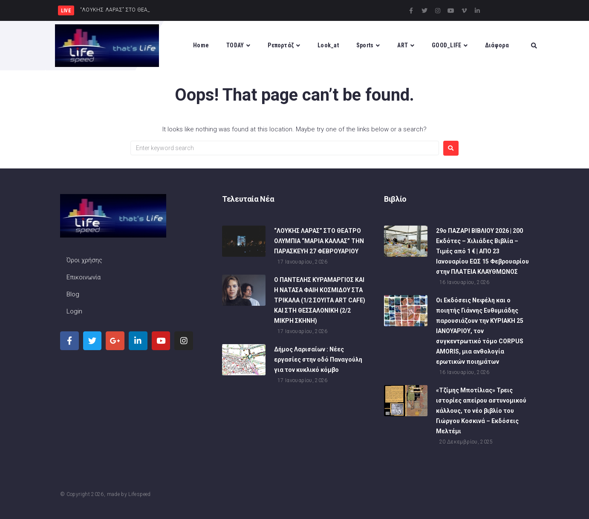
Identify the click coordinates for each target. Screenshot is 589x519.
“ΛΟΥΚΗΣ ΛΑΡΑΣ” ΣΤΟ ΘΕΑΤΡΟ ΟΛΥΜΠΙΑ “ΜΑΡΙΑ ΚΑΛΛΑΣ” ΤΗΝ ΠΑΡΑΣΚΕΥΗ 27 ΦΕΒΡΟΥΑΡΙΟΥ (319, 241)
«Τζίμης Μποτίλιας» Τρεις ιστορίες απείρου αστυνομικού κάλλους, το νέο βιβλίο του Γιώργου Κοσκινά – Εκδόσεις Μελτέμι (481, 411)
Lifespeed (139, 494)
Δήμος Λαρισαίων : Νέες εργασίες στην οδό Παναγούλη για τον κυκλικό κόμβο (318, 359)
